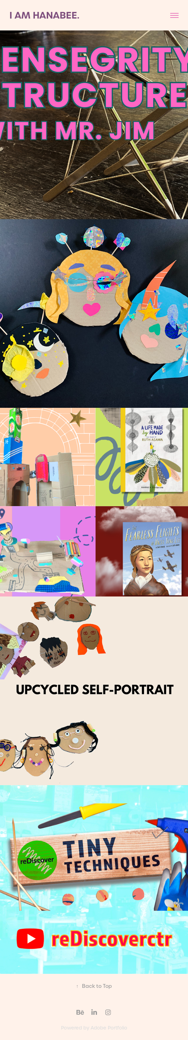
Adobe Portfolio (109, 1028)
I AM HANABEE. (44, 15)
